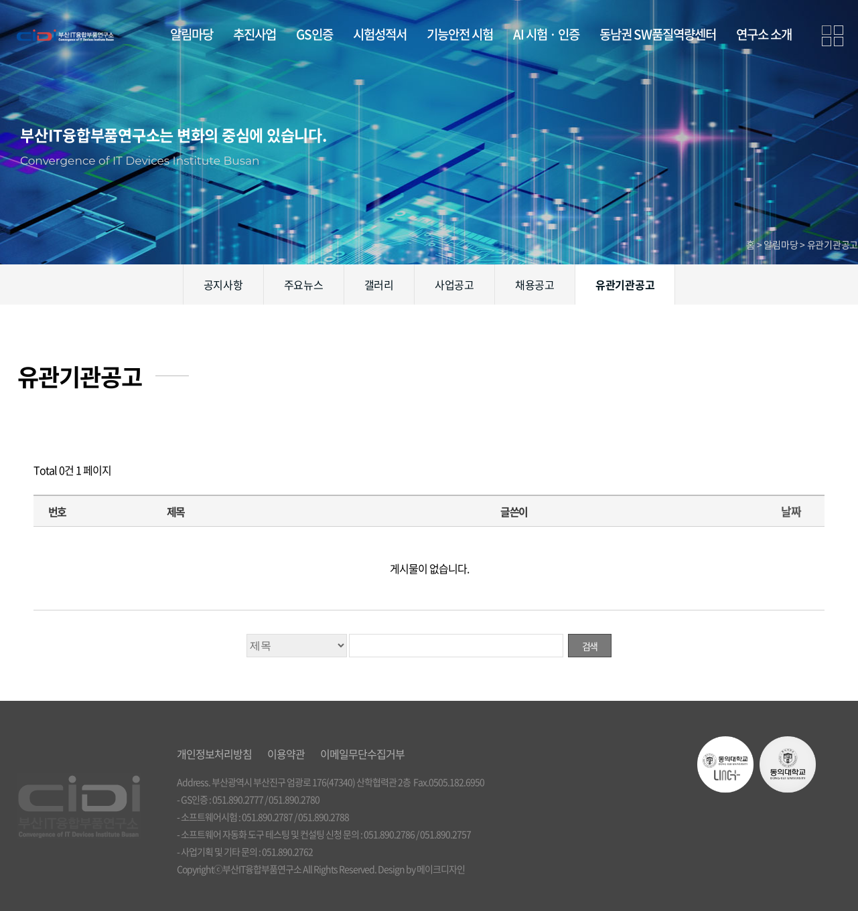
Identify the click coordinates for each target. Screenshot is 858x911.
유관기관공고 (625, 284)
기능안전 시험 (460, 34)
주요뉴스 (304, 284)
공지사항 (223, 284)
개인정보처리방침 (214, 754)
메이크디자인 (441, 869)
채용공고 (535, 284)
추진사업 (254, 34)
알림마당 (191, 34)
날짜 (790, 511)
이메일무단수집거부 (362, 754)
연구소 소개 (764, 34)
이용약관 (286, 754)
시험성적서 (380, 34)
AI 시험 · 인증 (546, 34)
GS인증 (314, 34)
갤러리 (379, 284)
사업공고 (454, 284)
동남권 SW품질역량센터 (657, 34)
